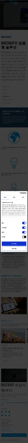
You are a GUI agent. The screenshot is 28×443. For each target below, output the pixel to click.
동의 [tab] (5, 197)
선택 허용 (14, 248)
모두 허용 (14, 243)
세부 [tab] (14, 197)
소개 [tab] (23, 197)
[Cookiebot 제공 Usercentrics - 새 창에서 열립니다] (20, 193)
